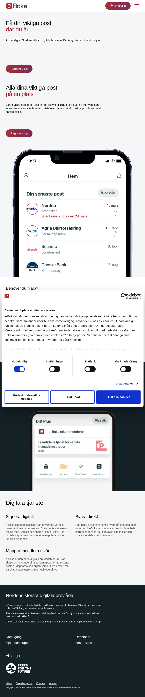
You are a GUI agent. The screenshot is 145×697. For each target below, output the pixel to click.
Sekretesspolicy (24, 683)
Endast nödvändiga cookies (26, 397)
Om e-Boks (84, 643)
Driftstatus (83, 637)
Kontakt (53, 683)
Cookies (40, 683)
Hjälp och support (19, 643)
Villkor (9, 683)
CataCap (96, 621)
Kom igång (14, 637)
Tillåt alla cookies (118, 397)
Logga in (118, 5)
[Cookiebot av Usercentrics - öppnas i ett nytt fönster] (123, 296)
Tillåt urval (72, 397)
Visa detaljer (124, 383)
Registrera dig (19, 68)
